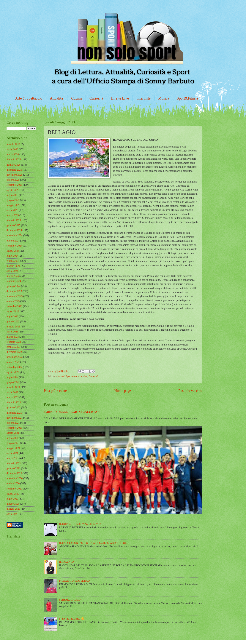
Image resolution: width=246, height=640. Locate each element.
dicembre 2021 (14, 412)
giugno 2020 (13, 503)
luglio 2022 (12, 377)
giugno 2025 (13, 200)
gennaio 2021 (13, 468)
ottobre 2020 (13, 483)
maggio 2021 (13, 448)
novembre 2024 (15, 235)
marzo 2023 (13, 336)
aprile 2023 (12, 331)
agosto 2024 (13, 250)
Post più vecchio (190, 391)
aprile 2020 (12, 514)
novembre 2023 (15, 296)
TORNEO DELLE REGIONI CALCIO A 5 (72, 411)
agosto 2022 (13, 372)
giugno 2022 (13, 382)
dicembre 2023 (14, 291)
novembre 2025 (15, 174)
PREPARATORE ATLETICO (74, 580)
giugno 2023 (13, 321)
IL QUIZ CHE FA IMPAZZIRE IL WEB (80, 524)
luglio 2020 (12, 498)
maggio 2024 (13, 266)
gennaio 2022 (13, 407)
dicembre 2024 (14, 230)
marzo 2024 (13, 276)
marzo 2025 (13, 215)
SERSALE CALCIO (70, 599)
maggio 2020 (13, 508)
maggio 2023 (13, 326)
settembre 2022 (14, 367)
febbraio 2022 (14, 402)
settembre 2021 (14, 427)
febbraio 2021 (14, 463)
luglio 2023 (12, 316)
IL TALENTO (66, 561)
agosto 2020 (13, 493)
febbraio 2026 (14, 159)
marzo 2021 (13, 458)
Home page (122, 391)
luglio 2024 (12, 255)
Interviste (143, 98)
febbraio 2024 (14, 281)
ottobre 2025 (13, 179)
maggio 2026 (13, 144)
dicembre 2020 (14, 473)
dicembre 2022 (14, 352)
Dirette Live (120, 98)
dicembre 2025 (14, 169)
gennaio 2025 (13, 225)
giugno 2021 (13, 443)
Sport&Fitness (187, 98)
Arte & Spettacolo (28, 98)
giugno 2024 (13, 261)
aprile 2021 (12, 453)
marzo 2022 (13, 397)
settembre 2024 (14, 245)
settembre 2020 (14, 488)
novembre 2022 (15, 357)
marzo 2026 (13, 154)
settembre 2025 (14, 184)
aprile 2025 (12, 210)
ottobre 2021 (13, 422)
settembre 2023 (14, 306)
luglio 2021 (12, 438)
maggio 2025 (13, 205)
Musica (163, 98)
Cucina (76, 98)
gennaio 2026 (13, 164)
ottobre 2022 (13, 362)
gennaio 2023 (13, 346)
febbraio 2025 (14, 220)
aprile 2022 (12, 392)
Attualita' (57, 98)
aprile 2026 (12, 149)
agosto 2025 (13, 190)
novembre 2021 (15, 417)
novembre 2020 (15, 478)
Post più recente (55, 391)
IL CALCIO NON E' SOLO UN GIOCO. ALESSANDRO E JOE (93, 543)
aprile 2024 (12, 271)
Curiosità (96, 98)
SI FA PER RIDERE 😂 (71, 618)
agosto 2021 (13, 432)
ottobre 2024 (13, 240)
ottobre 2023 (13, 301)
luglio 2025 (12, 195)
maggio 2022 (13, 387)
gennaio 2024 (13, 286)
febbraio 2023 (14, 341)
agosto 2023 (13, 311)
